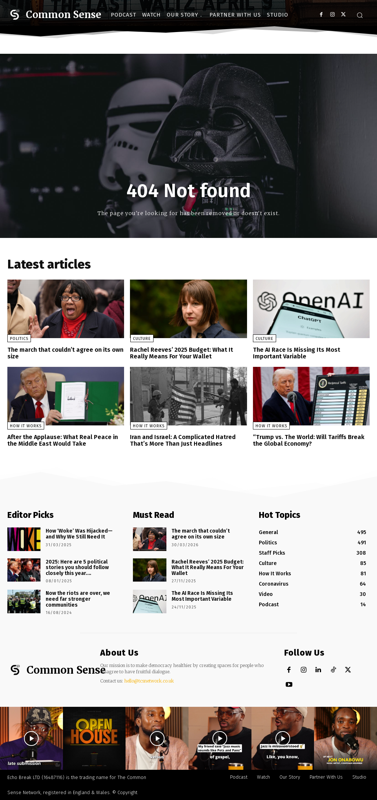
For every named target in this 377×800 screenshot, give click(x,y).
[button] (360, 15)
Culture (142, 338)
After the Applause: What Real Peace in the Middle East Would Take (61, 440)
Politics (19, 338)
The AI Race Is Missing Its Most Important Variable (296, 353)
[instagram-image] (31, 738)
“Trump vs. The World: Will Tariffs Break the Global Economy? (307, 440)
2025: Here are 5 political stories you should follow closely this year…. (77, 567)
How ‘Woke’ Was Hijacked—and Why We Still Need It (79, 534)
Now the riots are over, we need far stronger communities (78, 598)
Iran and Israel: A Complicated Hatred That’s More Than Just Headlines (182, 440)
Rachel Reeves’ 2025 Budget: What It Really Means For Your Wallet (181, 353)
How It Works (26, 426)
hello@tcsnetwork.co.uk (149, 680)
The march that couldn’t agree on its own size (64, 353)
